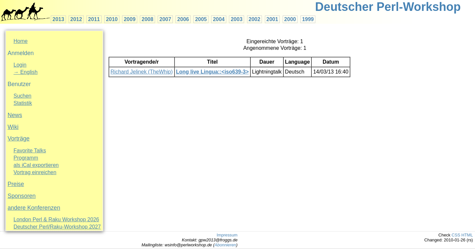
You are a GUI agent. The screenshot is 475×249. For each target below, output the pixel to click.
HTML (467, 235)
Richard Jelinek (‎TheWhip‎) (142, 72)
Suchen (22, 96)
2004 (219, 19)
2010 (112, 19)
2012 (76, 19)
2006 (183, 19)
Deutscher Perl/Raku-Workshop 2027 (57, 227)
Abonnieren (225, 244)
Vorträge (19, 138)
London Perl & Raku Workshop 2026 (56, 219)
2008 (147, 19)
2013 (58, 19)
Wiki (13, 127)
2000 (290, 19)
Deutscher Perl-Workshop (387, 7)
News (15, 115)
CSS (456, 235)
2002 (255, 19)
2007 (165, 19)
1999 (308, 19)
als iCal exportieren (36, 165)
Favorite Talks (30, 150)
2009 (130, 19)
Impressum (227, 235)
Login (20, 65)
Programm (26, 158)
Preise (16, 184)
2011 (94, 19)
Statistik (23, 103)
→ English (26, 72)
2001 (272, 19)
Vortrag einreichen (35, 172)
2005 (201, 19)
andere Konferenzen (34, 207)
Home (21, 41)
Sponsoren (22, 196)
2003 (236, 19)
